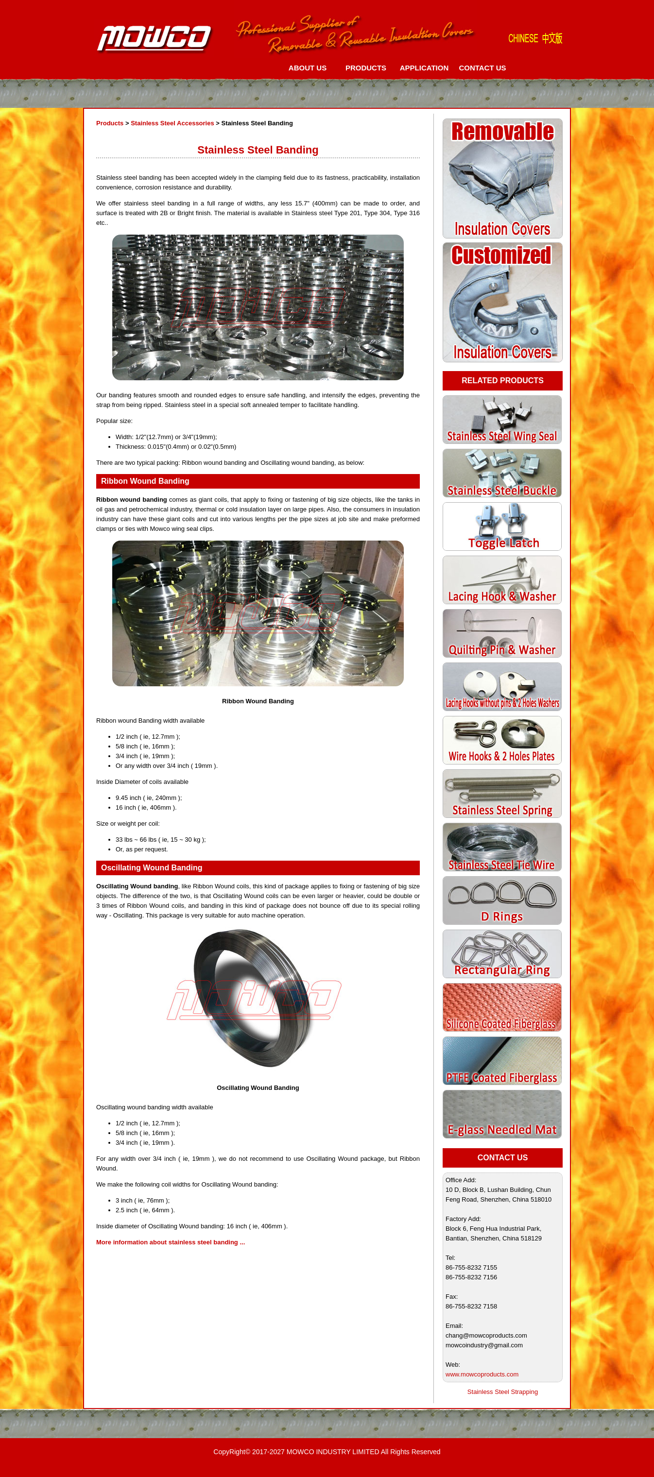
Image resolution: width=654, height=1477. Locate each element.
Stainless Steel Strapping (502, 1391)
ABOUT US (308, 68)
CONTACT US (482, 68)
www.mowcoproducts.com (482, 1374)
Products (109, 123)
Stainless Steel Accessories (172, 123)
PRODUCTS (365, 68)
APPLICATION (424, 68)
